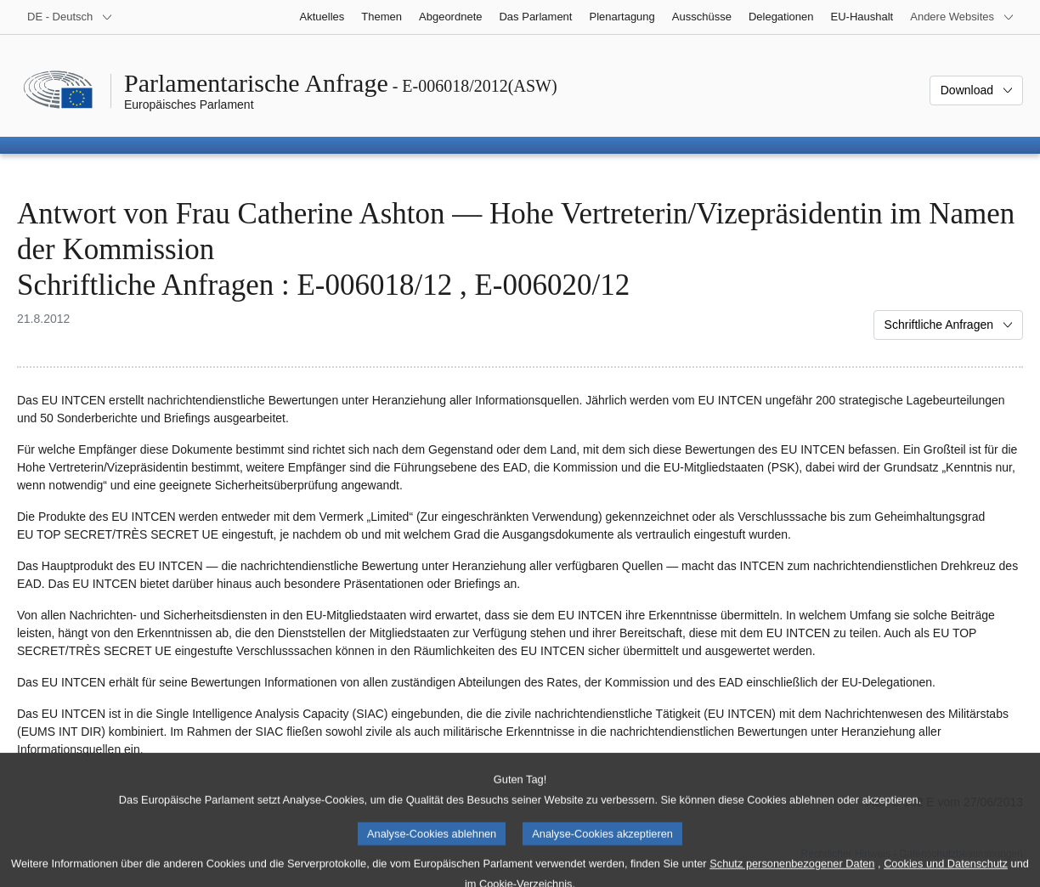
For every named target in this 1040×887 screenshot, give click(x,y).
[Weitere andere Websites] (962, 17)
